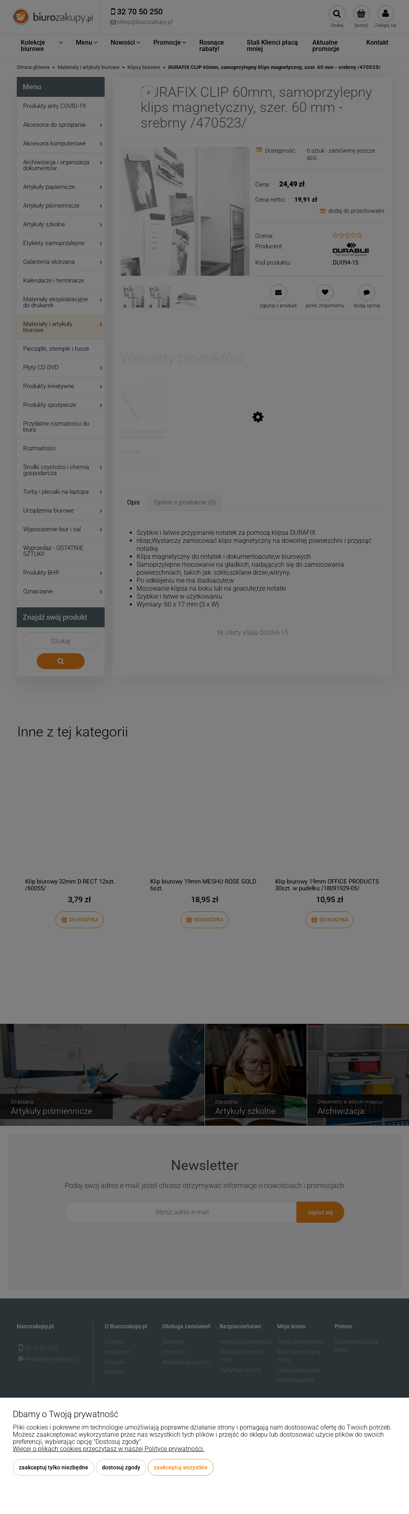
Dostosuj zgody (121, 1467)
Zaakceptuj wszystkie (181, 1467)
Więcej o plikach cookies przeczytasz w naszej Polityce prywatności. (108, 1449)
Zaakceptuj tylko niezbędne (53, 1467)
